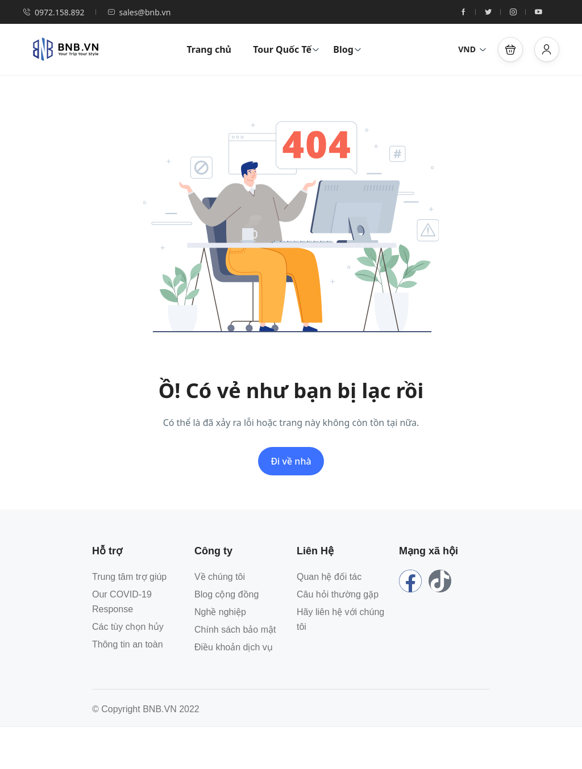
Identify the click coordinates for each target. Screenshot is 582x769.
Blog (347, 49)
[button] (510, 49)
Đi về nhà (291, 461)
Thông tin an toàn (127, 644)
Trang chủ (208, 49)
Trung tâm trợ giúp (129, 577)
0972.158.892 (54, 12)
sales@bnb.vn (139, 12)
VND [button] (472, 49)
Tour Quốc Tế (286, 49)
